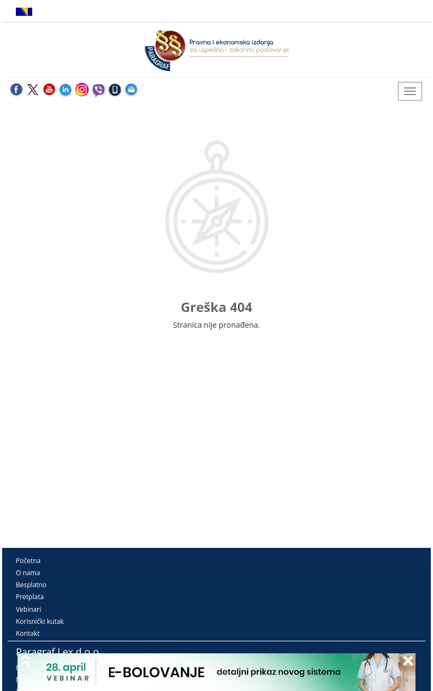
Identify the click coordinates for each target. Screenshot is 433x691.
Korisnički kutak (40, 621)
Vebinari (28, 609)
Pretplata (30, 596)
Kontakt (27, 633)
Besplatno (31, 584)
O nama (28, 572)
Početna (28, 560)
